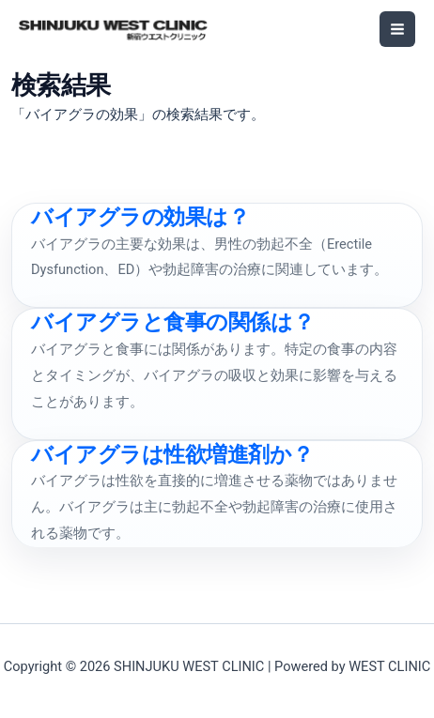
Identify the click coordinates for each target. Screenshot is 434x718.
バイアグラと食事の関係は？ (172, 322)
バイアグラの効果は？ (140, 217)
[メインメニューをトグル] (397, 29)
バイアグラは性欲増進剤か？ (172, 454)
